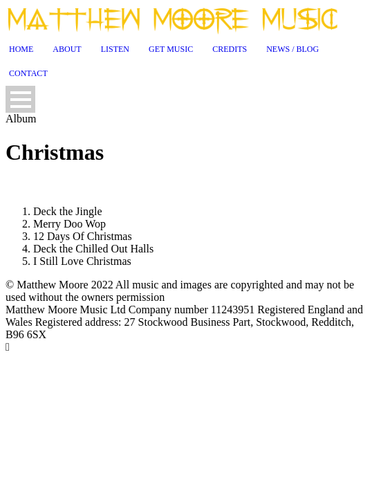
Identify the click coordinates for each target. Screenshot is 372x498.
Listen (115, 49)
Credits (229, 49)
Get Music (171, 49)
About (67, 49)
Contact (28, 73)
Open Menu (20, 99)
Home (21, 49)
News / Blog (292, 49)
